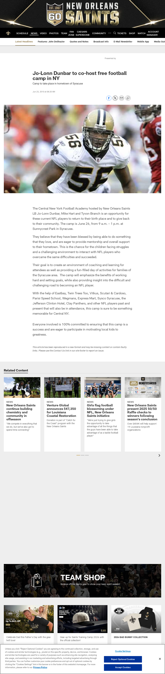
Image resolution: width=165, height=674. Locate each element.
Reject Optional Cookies (123, 659)
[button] (78, 455)
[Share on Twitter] (115, 99)
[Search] (114, 33)
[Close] (159, 658)
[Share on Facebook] (108, 99)
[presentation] (160, 455)
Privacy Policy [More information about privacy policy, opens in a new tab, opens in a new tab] (40, 667)
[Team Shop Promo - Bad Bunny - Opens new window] (136, 624)
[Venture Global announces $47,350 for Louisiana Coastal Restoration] (62, 404)
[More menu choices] (109, 33)
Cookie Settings (123, 651)
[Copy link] (128, 98)
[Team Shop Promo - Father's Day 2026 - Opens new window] (29, 625)
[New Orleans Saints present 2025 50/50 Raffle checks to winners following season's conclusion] (143, 406)
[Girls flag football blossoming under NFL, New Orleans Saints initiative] (102, 409)
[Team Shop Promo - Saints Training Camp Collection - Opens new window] (82, 625)
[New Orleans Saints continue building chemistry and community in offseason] (22, 406)
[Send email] (121, 99)
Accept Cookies (123, 667)
